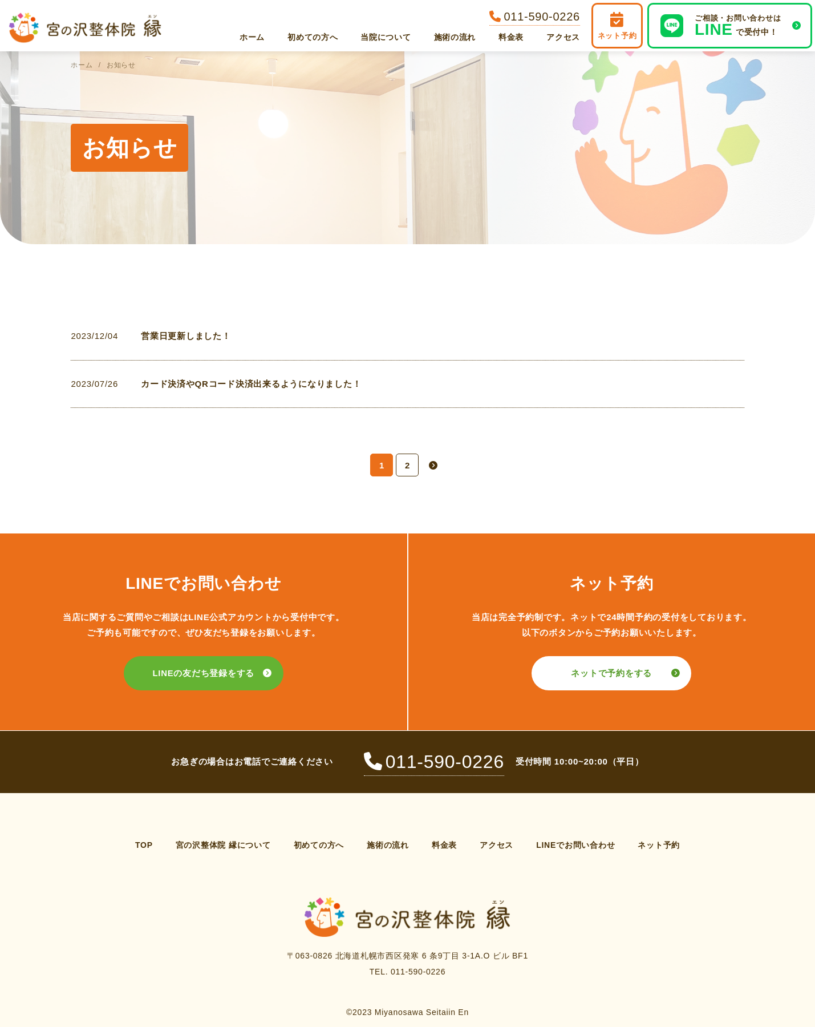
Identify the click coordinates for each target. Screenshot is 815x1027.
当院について (385, 37)
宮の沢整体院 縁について (223, 845)
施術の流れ (455, 37)
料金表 (511, 37)
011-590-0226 (434, 761)
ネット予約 (659, 845)
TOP (144, 845)
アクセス (563, 37)
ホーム (252, 37)
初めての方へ (312, 37)
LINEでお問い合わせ (575, 845)
